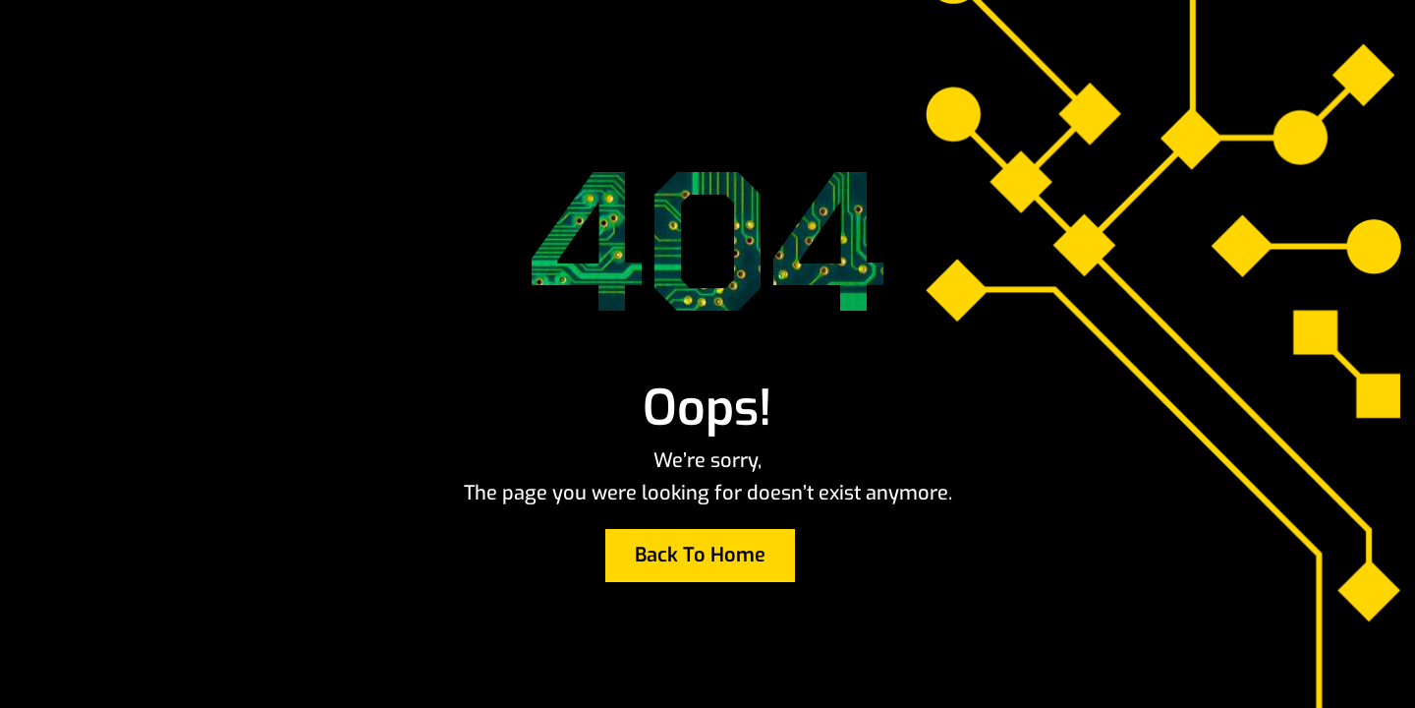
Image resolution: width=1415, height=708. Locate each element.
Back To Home (700, 555)
